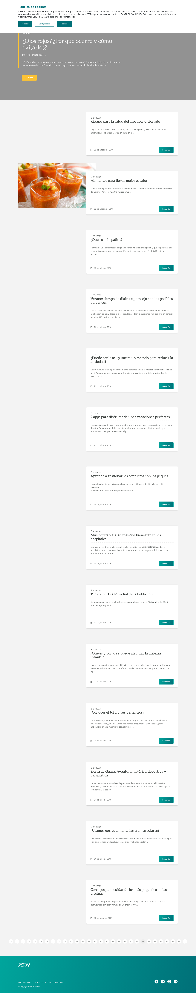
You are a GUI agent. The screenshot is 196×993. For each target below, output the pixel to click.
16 (107, 941)
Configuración (44, 24)
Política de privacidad (55, 982)
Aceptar (25, 24)
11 (77, 941)
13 (89, 941)
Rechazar (64, 24)
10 (71, 941)
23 (149, 941)
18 (119, 941)
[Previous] (11, 941)
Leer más (29, 77)
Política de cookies (25, 982)
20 (131, 941)
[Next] (185, 941)
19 (125, 941)
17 (113, 941)
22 (143, 941)
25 (161, 941)
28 (179, 941)
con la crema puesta (135, 129)
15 (101, 941)
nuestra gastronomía (119, 191)
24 (155, 941)
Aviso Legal (39, 982)
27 (173, 941)
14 (95, 941)
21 (137, 941)
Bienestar (26, 33)
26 (167, 941)
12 (83, 941)
